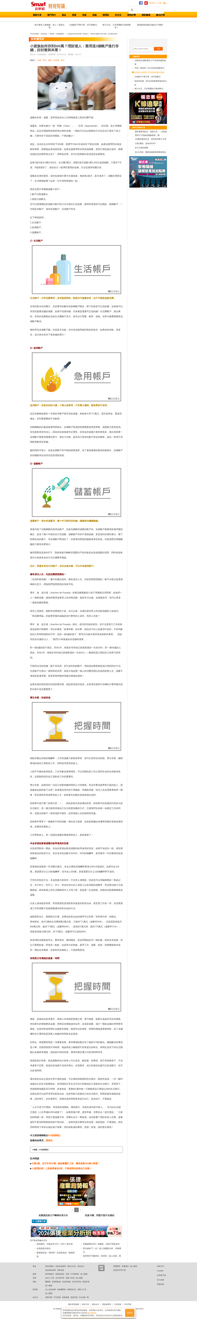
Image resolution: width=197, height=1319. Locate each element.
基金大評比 (71, 1266)
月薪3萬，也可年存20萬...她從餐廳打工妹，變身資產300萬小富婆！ (66, 1163)
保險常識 (85, 1282)
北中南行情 (59, 1278)
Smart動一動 (84, 1297)
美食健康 (65, 1297)
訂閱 (158, 49)
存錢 (39, 60)
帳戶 (63, 60)
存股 (67, 1274)
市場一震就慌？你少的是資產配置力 (149, 68)
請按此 (49, 1140)
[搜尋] (146, 9)
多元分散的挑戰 (141, 148)
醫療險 (48, 1282)
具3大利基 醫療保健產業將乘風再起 (150, 152)
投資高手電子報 (119, 1270)
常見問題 (127, 1304)
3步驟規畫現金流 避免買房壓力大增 (150, 139)
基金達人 (81, 1266)
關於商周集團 (73, 1304)
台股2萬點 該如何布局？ (146, 143)
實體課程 (116, 1266)
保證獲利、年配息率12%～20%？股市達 (55, 1244)
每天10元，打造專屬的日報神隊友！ (116, 26)
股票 (74, 15)
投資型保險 (66, 1282)
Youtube (158, 1271)
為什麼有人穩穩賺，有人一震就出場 (49, 26)
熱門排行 (51, 15)
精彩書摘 (146, 15)
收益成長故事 (50, 1270)
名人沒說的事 (50, 1289)
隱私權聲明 (106, 1304)
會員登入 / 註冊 (155, 3)
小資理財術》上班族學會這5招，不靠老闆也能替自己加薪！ (62, 1168)
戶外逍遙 (57, 1297)
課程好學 (131, 15)
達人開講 (83, 1274)
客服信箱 (158, 1284)
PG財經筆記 (54, 1135)
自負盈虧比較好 (44, 1248)
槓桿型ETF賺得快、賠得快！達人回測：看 (102, 1256)
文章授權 (117, 1304)
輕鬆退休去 (71, 1289)
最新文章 (37, 15)
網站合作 (95, 1304)
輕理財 (106, 15)
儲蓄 (50, 60)
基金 (64, 15)
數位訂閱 (160, 15)
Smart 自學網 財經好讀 (57, 6)
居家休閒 (48, 1297)
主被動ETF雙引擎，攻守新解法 (83, 25)
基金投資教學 (60, 1266)
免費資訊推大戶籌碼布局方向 (53, 1215)
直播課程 (125, 1266)
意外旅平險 (76, 1282)
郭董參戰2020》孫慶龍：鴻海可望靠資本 (101, 1244)
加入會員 (158, 1280)
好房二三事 (49, 1278)
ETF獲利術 (74, 1274)
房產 (84, 15)
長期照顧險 (56, 1282)
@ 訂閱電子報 (39, 1221)
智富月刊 (158, 1266)
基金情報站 (49, 1266)
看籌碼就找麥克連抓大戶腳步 (150, 25)
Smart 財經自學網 (39, 6)
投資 (44, 60)
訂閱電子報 (159, 1275)
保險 (94, 15)
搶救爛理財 (61, 1289)
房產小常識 (70, 1278)
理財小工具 (82, 1289)
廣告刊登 (85, 1304)
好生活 (118, 15)
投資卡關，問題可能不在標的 (99, 1215)
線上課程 (133, 1266)
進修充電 (74, 1297)
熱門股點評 (49, 1274)
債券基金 (60, 1270)
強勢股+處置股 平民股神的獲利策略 (149, 72)
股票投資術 (59, 1274)
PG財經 (56, 60)
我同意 (130, 1313)
